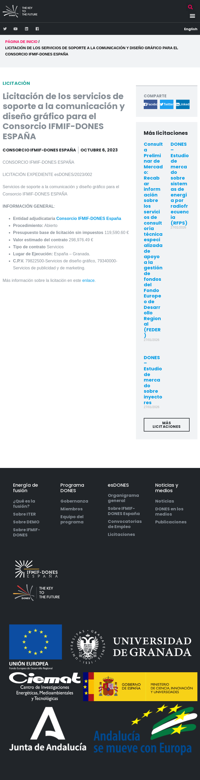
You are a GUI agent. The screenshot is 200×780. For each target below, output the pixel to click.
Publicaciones (170, 522)
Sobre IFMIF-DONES (26, 532)
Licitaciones (121, 534)
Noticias (164, 501)
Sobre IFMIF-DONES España (124, 511)
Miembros (71, 509)
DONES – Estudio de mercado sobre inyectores (153, 380)
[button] (190, 7)
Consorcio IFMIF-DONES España (88, 218)
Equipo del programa (72, 519)
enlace (88, 280)
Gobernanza (74, 501)
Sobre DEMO (26, 522)
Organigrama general (123, 498)
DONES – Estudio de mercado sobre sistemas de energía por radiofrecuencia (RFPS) (180, 183)
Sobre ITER (24, 514)
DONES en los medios (169, 511)
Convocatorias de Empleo (125, 524)
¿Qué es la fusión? (24, 504)
